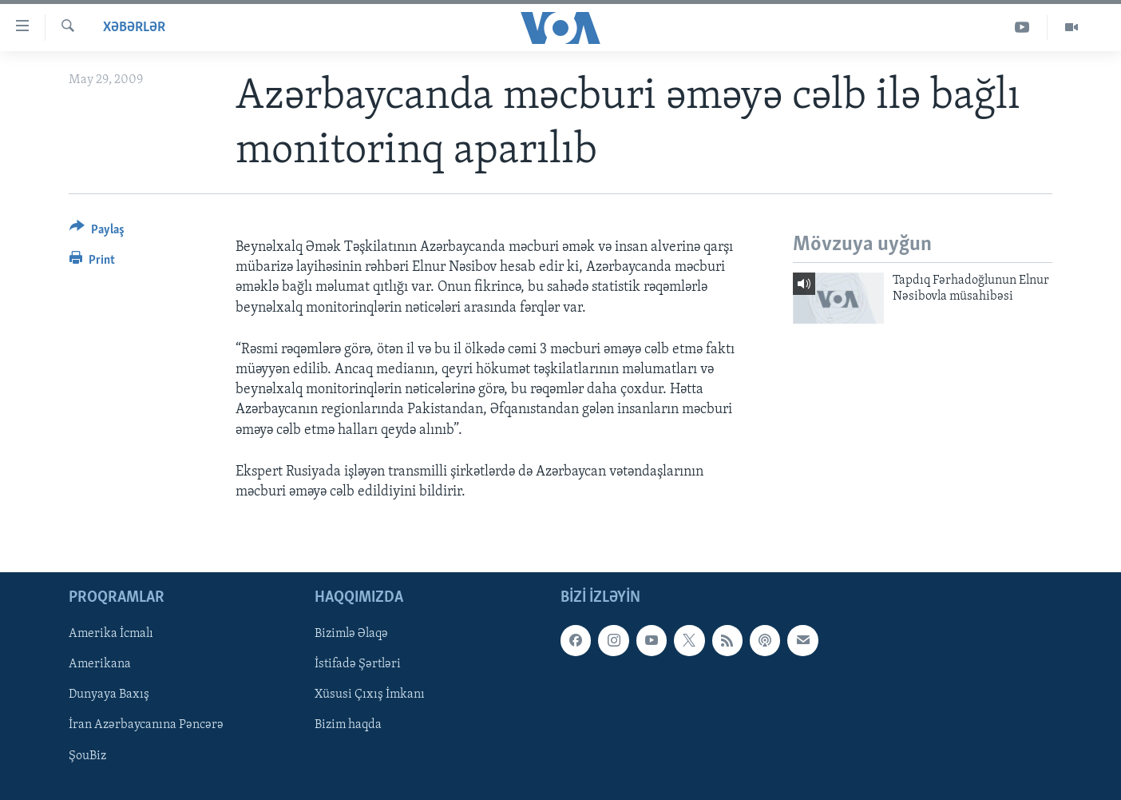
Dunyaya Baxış (109, 695)
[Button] (97, 232)
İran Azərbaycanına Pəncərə (146, 725)
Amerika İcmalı (111, 633)
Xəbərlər (134, 27)
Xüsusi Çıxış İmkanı (370, 695)
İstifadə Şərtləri (358, 665)
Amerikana (100, 665)
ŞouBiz (87, 756)
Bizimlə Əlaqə (351, 633)
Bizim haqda (348, 725)
